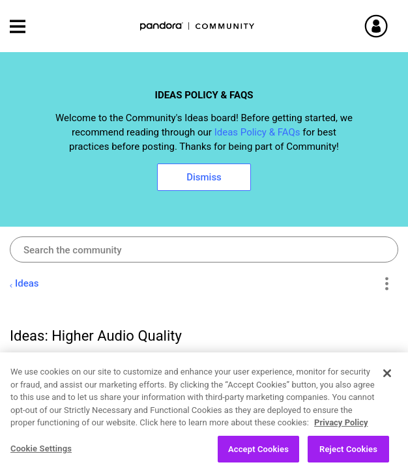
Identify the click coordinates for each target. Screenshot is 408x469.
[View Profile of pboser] (73, 364)
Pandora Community (197, 26)
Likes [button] (354, 423)
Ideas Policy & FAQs (257, 132)
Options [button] (386, 284)
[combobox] (204, 249)
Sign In (391, 26)
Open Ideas (85, 454)
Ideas (27, 283)
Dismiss (204, 177)
